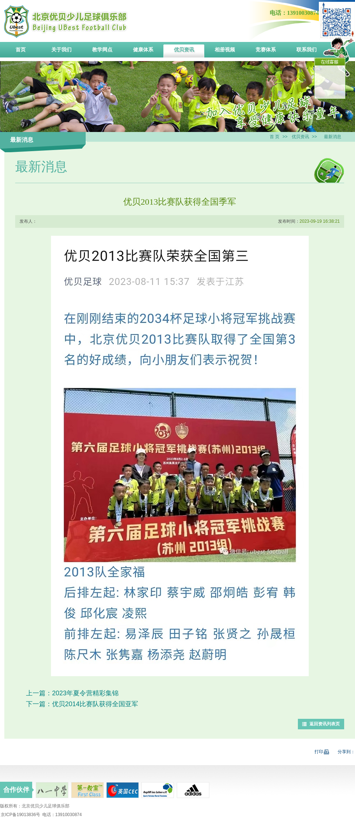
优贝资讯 (300, 136)
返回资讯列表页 (324, 723)
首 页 (274, 136)
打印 (322, 751)
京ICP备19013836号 (20, 814)
